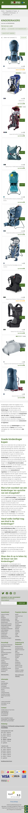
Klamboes (3, 671)
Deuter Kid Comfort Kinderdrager (17, 134)
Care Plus (17, 631)
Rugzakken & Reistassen (6, 628)
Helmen (17, 660)
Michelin (17, 628)
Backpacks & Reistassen (6, 644)
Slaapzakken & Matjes (6, 625)
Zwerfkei (17, 636)
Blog (2, 697)
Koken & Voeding (5, 614)
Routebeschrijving (5, 688)
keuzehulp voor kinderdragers (11, 584)
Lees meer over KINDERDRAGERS (7, 23)
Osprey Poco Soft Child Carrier (18, 331)
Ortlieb (16, 633)
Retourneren (4, 684)
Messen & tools (18, 665)
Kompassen (18, 663)
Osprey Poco (22, 101)
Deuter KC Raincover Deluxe (18, 396)
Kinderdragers (4, 669)
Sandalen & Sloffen (5, 620)
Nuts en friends (18, 667)
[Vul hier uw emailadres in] (9, 603)
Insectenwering (4, 663)
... (18, 11)
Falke (16, 635)
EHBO (2, 655)
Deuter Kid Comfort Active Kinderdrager (15, 233)
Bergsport (3, 617)
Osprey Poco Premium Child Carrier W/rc (15, 299)
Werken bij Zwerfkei (5, 695)
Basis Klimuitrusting (5, 646)
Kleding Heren (4, 631)
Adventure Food (19, 616)
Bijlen (2, 651)
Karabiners (17, 662)
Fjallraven (17, 627)
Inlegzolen (3, 662)
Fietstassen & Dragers (6, 638)
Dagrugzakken (4, 654)
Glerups (17, 620)
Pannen (17, 668)
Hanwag (17, 630)
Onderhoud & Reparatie (19, 643)
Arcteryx (17, 624)
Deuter (6, 427)
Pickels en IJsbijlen (19, 670)
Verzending (3, 686)
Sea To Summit (18, 622)
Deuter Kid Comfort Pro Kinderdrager (16, 68)
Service (2, 689)
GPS (16, 659)
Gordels (17, 657)
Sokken (2, 616)
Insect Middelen (4, 630)
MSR (16, 619)
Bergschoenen (4, 622)
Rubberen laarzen (19, 671)
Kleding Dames (4, 636)
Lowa (16, 617)
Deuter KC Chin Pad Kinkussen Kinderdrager (14, 363)
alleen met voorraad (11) (10, 37)
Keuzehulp (4, 642)
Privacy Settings (14, 801)
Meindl (16, 614)
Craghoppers (18, 625)
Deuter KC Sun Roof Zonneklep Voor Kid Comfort (12, 266)
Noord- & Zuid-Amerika (6, 624)
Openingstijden (4, 683)
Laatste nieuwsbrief (5, 701)
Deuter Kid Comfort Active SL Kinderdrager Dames (13, 199)
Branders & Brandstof (6, 652)
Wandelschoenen (5, 619)
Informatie (4, 679)
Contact (3, 681)
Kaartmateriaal (4, 665)
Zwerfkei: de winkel (5, 694)
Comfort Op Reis (5, 627)
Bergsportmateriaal (19, 649)
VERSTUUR (22, 603)
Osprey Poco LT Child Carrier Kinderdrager (15, 166)
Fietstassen (3, 657)
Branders (17, 652)
